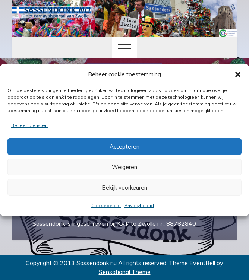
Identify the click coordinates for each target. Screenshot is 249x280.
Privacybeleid (139, 205)
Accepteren (124, 146)
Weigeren (124, 167)
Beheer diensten (29, 125)
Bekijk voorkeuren (124, 187)
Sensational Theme (125, 272)
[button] (238, 74)
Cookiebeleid (106, 205)
